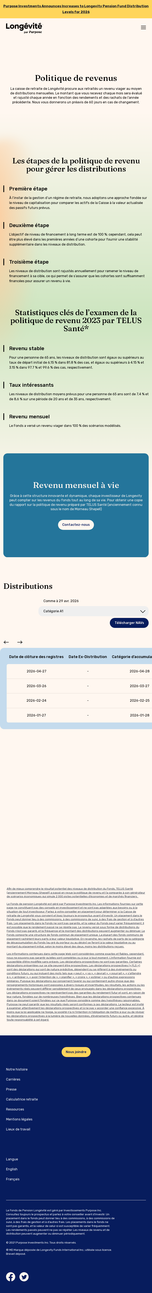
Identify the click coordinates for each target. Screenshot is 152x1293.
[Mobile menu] (143, 27)
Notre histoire (17, 1069)
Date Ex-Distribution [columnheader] (88, 657)
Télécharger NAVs (129, 623)
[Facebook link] (10, 1276)
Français (12, 1179)
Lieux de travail (18, 1129)
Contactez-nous (76, 526)
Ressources (15, 1109)
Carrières (13, 1079)
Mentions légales (19, 1119)
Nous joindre (76, 1052)
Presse (11, 1089)
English (12, 1169)
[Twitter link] (24, 1276)
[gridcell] (36, 671)
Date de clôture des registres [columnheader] (36, 657)
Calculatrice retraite (22, 1099)
